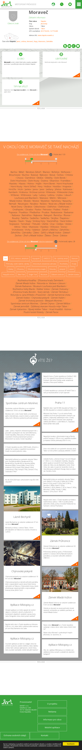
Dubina (44, 180)
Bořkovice (65, 172)
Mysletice (45, 200)
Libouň (67, 195)
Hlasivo (22, 183)
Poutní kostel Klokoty (34, 312)
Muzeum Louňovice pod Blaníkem (49, 286)
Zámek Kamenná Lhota (59, 294)
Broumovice (14, 174)
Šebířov (24, 218)
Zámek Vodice (23, 297)
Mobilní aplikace (52, 727)
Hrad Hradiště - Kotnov (60, 309)
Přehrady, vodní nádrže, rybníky (17, 264)
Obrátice (28, 206)
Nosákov (34, 203)
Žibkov (48, 235)
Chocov (20, 177)
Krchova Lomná (37, 192)
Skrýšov (54, 218)
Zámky (10, 269)
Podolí (65, 209)
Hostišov (57, 186)
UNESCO (46, 258)
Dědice (40, 177)
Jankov (28, 189)
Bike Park (21, 274)
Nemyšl (12, 203)
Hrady (74, 264)
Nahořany (56, 200)
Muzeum (44, 274)
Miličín (53, 198)
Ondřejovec (18, 209)
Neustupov (23, 203)
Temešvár (25, 223)
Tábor (43, 29)
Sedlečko (34, 218)
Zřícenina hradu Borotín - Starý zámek (31, 292)
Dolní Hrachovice (18, 180)
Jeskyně (62, 269)
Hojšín (39, 183)
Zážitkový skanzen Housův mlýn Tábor (49, 306)
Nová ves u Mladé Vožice (60, 203)
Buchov (25, 174)
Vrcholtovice (17, 229)
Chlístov (69, 174)
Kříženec (15, 195)
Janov (35, 189)
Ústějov (59, 223)
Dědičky (49, 177)
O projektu (52, 703)
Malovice (44, 198)
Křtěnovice (26, 195)
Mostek (27, 200)
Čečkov (60, 174)
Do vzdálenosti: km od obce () (30, 241)
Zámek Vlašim (58, 297)
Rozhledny (64, 264)
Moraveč (38, 12)
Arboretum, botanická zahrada (44, 264)
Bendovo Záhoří (33, 172)
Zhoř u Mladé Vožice (33, 235)
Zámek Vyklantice (18, 309)
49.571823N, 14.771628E (49, 31)
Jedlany (49, 189)
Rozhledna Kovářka (27, 280)
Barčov (14, 172)
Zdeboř (66, 232)
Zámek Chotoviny (59, 289)
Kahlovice (67, 189)
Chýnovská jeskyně (40, 297)
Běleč (21, 172)
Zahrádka (49, 41)
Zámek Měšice (63, 303)
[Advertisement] (41, 125)
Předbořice (35, 212)
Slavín (21, 221)
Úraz (52, 223)
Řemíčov (58, 215)
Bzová (52, 174)
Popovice (13, 212)
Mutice (36, 200)
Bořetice (55, 172)
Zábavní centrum (57, 274)
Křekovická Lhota (65, 192)
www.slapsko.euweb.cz (46, 35)
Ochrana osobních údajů (15, 735)
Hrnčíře (12, 189)
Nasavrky (67, 200)
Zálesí (36, 232)
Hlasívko (13, 183)
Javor (18, 41)
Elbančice (54, 180)
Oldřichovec (63, 206)
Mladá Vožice (16, 200)
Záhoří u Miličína (50, 229)
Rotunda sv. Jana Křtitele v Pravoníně (28, 294)
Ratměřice (27, 215)
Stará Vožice (66, 221)
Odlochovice (39, 206)
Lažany (42, 195)
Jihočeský (44, 24)
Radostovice (56, 212)
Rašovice (16, 215)
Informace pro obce (52, 719)
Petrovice (47, 209)
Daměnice (30, 177)
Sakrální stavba (73, 274)
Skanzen (74, 258)
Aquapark (36, 258)
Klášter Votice (43, 289)
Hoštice (47, 186)
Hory (40, 186)
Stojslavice (14, 223)
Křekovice (50, 192)
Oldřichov (51, 206)
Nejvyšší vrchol (8, 274)
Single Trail (33, 274)
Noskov (43, 203)
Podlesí (56, 209)
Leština (23, 41)
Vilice (24, 226)
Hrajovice (67, 186)
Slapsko (43, 21)
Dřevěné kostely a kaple (37, 269)
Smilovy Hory (39, 221)
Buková (34, 174)
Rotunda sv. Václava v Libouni (51, 283)
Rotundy (52, 269)
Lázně (71, 269)
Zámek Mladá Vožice (25, 283)
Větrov (17, 226)
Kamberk (13, 192)
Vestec (68, 223)
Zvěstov (63, 235)
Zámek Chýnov (47, 303)
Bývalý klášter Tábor (38, 309)
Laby (35, 195)
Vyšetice (36, 229)
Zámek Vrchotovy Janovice (30, 300)
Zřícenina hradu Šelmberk (50, 280)
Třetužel (36, 223)
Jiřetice (58, 189)
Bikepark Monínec (53, 300)
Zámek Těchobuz (59, 292)
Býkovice (44, 174)
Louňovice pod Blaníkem (26, 198)
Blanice (46, 172)
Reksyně (48, 215)
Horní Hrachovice (65, 183)
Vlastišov (44, 226)
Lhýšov (59, 195)
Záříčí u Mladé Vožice (51, 232)
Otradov (29, 209)
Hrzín (20, 189)
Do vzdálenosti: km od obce (32, 154)
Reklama (52, 711)
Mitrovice (62, 198)
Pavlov (38, 209)
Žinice (55, 235)
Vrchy (27, 229)
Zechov (18, 235)
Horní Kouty (16, 186)
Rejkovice (37, 215)
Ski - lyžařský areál (61, 258)
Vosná (64, 226)
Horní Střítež (30, 186)
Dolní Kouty (33, 180)
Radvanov (68, 212)
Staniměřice (52, 221)
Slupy (35, 41)
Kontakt (44, 735)
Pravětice (23, 212)
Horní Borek (49, 183)
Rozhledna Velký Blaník (24, 289)
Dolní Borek (59, 177)
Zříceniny (20, 269)
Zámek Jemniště (21, 306)
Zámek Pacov (51, 312)
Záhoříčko (64, 229)
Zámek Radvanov (23, 286)
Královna (23, 192)
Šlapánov (64, 218)
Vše (5, 258)
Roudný (15, 218)
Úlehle (45, 223)
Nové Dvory (16, 206)
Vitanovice (41, 41)
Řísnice (67, 215)
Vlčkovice (54, 226)
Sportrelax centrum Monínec (24, 303)
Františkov (65, 180)
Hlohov (30, 183)
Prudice (45, 212)
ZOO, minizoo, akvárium (20, 258)
